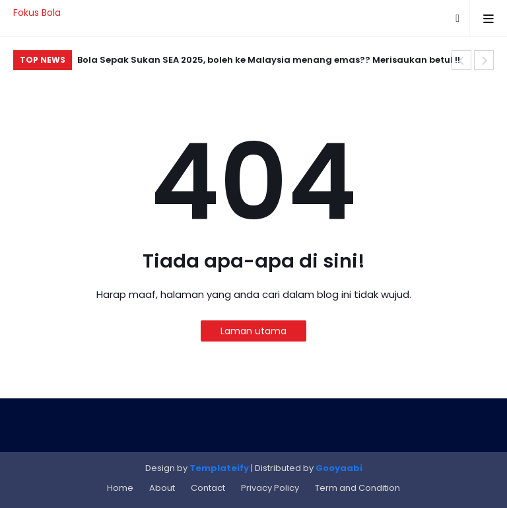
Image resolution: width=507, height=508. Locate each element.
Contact (208, 488)
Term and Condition (357, 488)
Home (120, 488)
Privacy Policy (270, 488)
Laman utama (253, 331)
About (162, 488)
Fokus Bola (37, 12)
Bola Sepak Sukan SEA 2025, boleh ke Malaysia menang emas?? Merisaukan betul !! (268, 60)
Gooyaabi (339, 468)
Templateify (219, 468)
